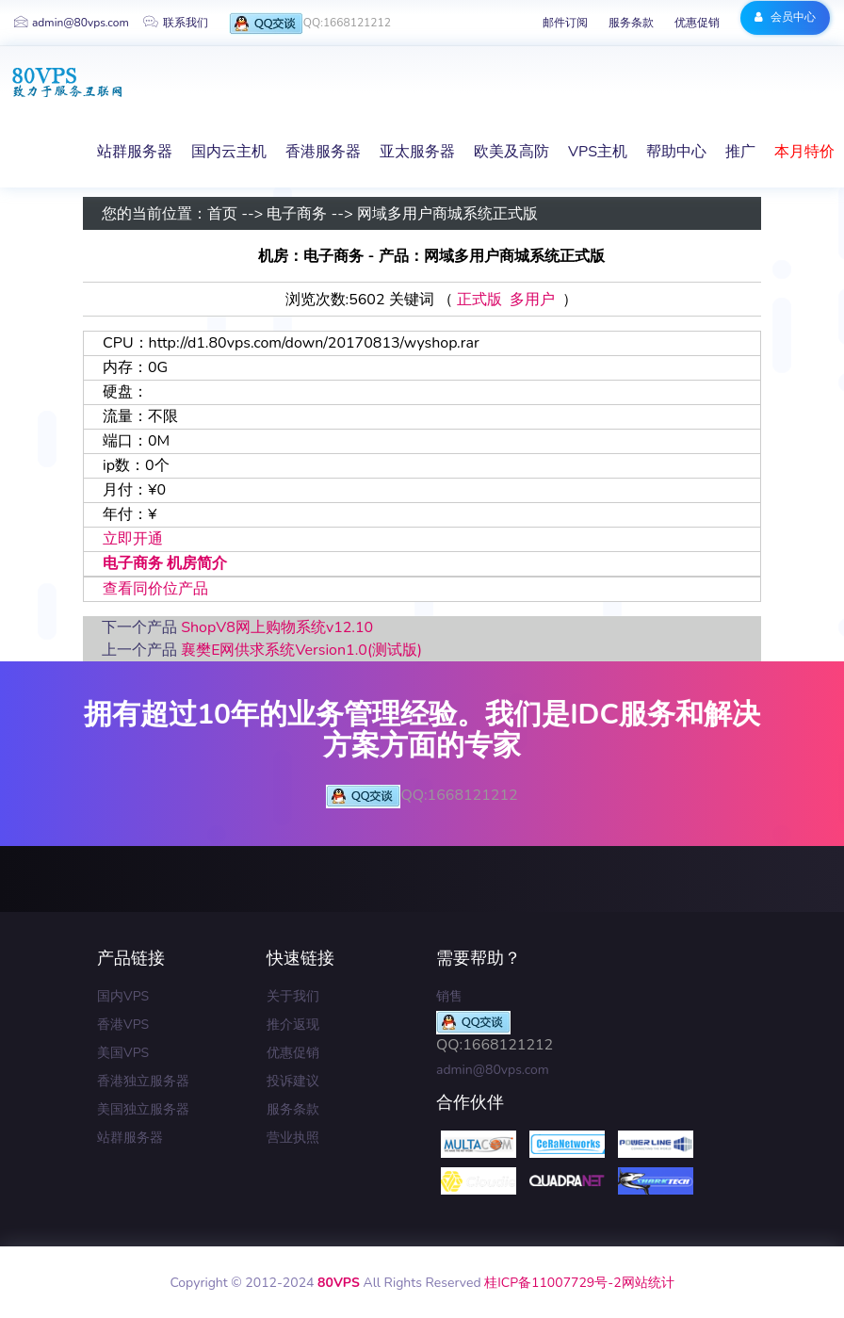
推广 (740, 151)
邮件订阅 (565, 22)
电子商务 (297, 213)
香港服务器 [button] (323, 151)
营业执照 (293, 1138)
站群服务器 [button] (134, 151)
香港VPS (123, 1024)
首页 (222, 213)
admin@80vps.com (71, 22)
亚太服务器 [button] (417, 151)
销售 (449, 996)
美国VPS (123, 1053)
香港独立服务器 (143, 1081)
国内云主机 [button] (229, 151)
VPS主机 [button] (597, 151)
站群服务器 (130, 1138)
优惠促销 (697, 22)
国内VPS (123, 996)
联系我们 (175, 22)
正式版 (479, 299)
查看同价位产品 (155, 588)
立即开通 (133, 539)
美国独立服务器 (143, 1109)
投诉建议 (293, 1081)
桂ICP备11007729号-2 (552, 1283)
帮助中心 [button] (676, 151)
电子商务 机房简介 (165, 563)
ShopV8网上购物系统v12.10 (277, 627)
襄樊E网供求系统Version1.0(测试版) (301, 650)
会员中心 (785, 16)
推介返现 (293, 1024)
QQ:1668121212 (310, 24)
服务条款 (631, 22)
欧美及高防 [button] (511, 151)
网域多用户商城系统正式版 (447, 213)
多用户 (532, 299)
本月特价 (804, 151)
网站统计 (648, 1283)
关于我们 (293, 996)
